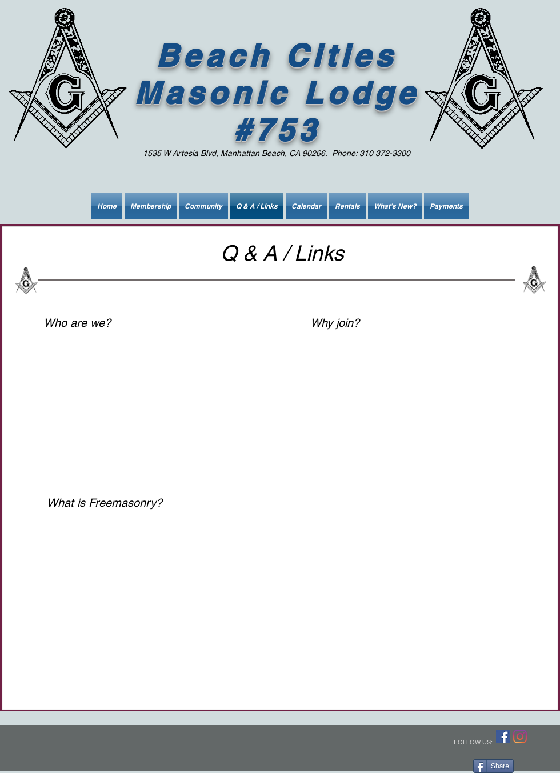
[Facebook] (503, 736)
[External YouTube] (147, 398)
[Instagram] (520, 736)
